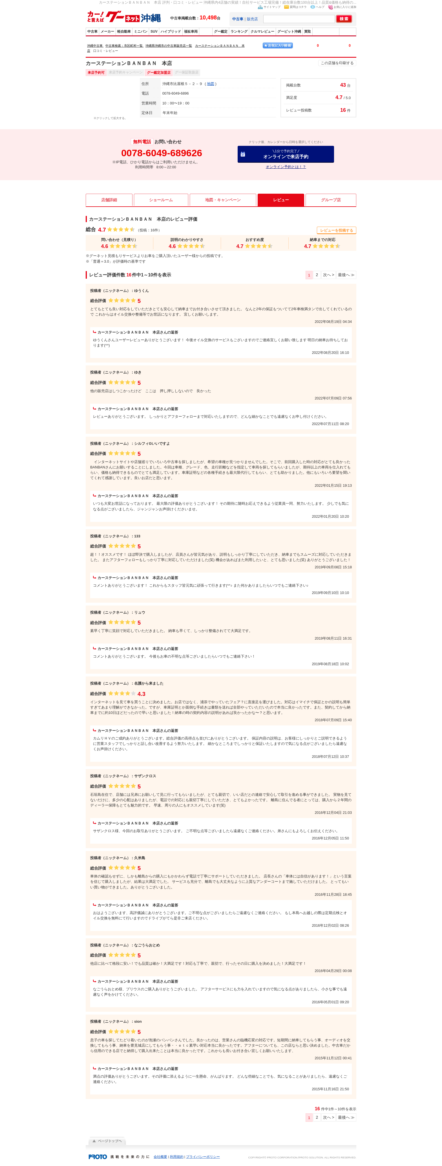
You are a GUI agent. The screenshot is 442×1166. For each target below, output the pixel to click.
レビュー (281, 200)
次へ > (328, 274)
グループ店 (331, 200)
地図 (210, 84)
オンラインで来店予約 (286, 154)
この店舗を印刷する (337, 63)
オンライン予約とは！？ (286, 167)
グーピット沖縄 (289, 31)
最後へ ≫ (346, 274)
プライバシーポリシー (203, 1156)
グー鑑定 (220, 31)
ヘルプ (320, 6)
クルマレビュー (262, 31)
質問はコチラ (298, 6)
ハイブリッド (171, 31)
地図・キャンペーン (223, 200)
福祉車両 (191, 31)
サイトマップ (272, 6)
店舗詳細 (109, 200)
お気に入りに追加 (345, 6)
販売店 (252, 19)
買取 (307, 31)
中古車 (92, 31)
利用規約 (177, 1156)
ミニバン (140, 31)
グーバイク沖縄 (326, 31)
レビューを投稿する (336, 230)
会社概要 (160, 1156)
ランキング (239, 31)
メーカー (107, 31)
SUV (154, 31)
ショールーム (161, 200)
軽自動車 (124, 31)
